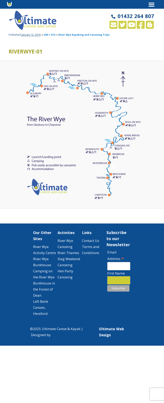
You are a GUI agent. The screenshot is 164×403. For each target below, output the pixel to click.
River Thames (68, 252)
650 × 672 (49, 34)
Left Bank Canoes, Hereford (40, 307)
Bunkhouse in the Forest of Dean (44, 289)
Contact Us (90, 240)
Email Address (115, 255)
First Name (116, 273)
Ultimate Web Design (111, 331)
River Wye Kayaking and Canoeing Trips (84, 34)
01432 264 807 (132, 16)
